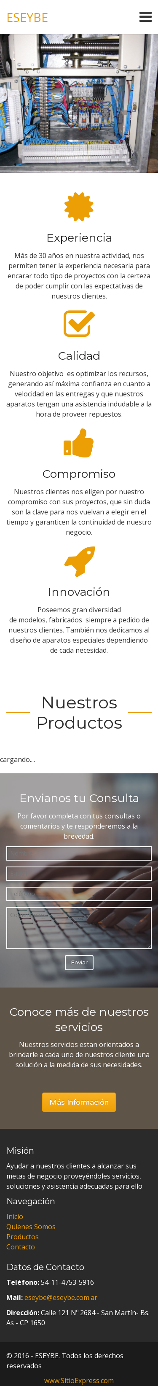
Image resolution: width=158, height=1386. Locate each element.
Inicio (14, 1216)
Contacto (20, 1246)
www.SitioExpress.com (79, 1380)
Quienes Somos (31, 1226)
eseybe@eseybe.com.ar (60, 1297)
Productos (22, 1236)
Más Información (79, 1102)
